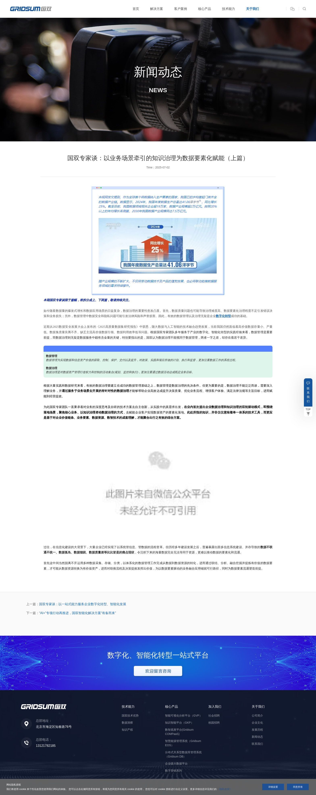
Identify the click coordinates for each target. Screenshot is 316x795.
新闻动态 (257, 736)
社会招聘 (214, 715)
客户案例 (180, 8)
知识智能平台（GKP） (179, 722)
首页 (136, 8)
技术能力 (228, 8)
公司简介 (257, 715)
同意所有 (298, 787)
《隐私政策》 (224, 789)
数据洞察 (127, 722)
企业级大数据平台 (176, 763)
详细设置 (273, 787)
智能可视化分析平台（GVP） (183, 715)
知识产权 (127, 729)
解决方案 (156, 8)
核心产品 (204, 8)
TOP (308, 409)
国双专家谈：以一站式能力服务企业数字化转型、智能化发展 (82, 604)
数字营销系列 (173, 770)
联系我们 (308, 395)
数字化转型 (223, 316)
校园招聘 (214, 722)
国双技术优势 (130, 715)
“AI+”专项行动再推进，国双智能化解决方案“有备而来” (77, 613)
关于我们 (252, 8)
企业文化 (257, 722)
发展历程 (257, 729)
